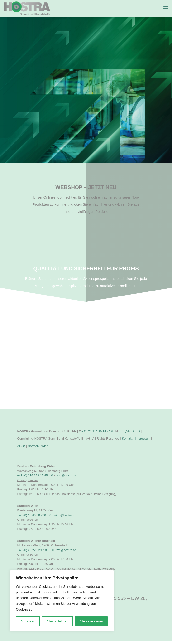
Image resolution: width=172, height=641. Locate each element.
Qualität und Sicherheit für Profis (86, 269)
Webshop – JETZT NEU (86, 187)
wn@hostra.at (66, 550)
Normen (33, 446)
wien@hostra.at (65, 515)
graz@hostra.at (129, 431)
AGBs (21, 446)
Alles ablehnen (57, 621)
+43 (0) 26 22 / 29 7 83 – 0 (35, 550)
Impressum (142, 438)
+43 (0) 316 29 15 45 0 (97, 431)
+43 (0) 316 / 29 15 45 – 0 (35, 475)
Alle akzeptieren (91, 621)
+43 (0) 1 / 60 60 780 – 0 (34, 515)
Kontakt (127, 438)
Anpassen (27, 621)
